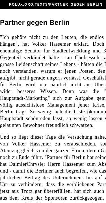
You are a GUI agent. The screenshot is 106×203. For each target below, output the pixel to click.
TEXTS (41, 4)
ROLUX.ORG (21, 4)
